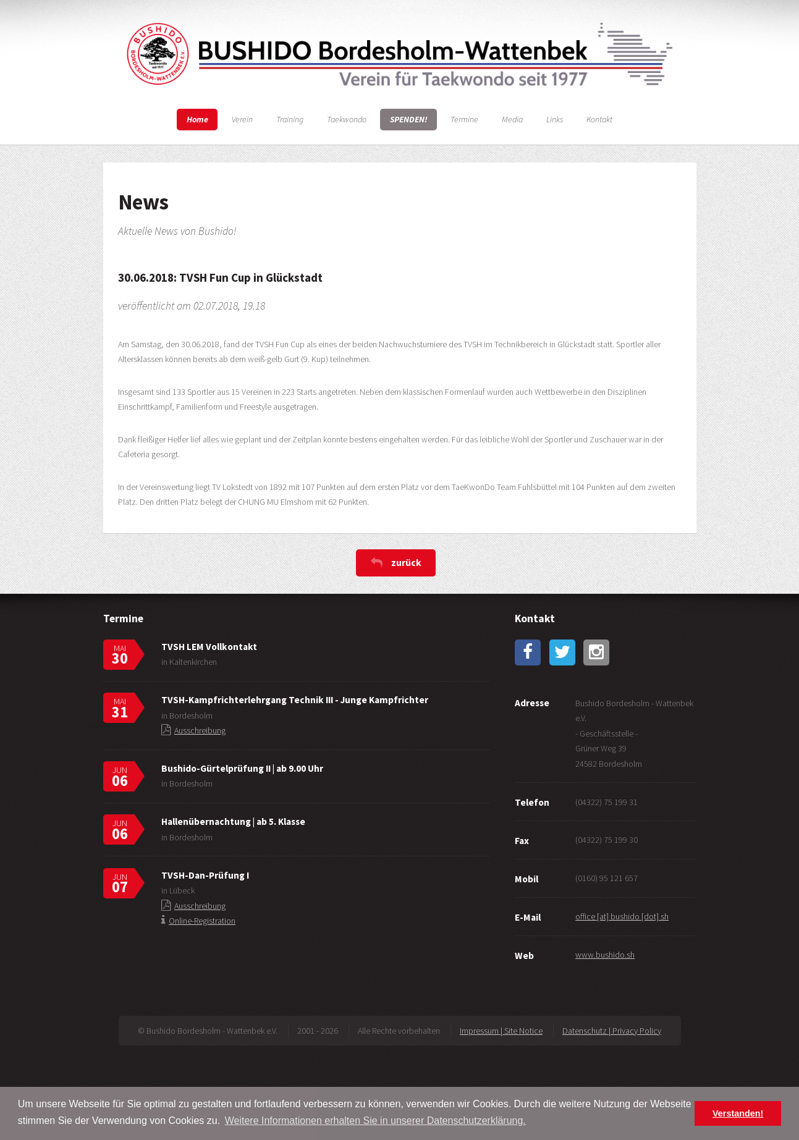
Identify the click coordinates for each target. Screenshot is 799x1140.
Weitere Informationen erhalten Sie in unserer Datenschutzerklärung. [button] (375, 1120)
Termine (464, 119)
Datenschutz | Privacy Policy (611, 1030)
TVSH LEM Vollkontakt (209, 646)
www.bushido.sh (605, 954)
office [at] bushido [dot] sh (622, 916)
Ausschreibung (200, 730)
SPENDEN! (409, 119)
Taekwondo (346, 119)
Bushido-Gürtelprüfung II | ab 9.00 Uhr (242, 768)
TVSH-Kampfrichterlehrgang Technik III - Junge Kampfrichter (294, 700)
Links (554, 119)
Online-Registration (202, 920)
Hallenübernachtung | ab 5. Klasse (233, 821)
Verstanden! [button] (737, 1113)
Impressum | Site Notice (501, 1030)
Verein (242, 119)
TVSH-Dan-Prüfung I (205, 875)
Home (197, 119)
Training (289, 119)
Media (512, 119)
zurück (406, 562)
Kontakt (599, 119)
